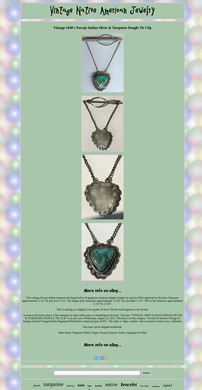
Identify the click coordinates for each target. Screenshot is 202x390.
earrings (144, 385)
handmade (156, 386)
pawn (36, 385)
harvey (70, 385)
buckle (98, 385)
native (111, 384)
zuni (81, 385)
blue (90, 386)
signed (167, 385)
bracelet (129, 384)
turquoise (54, 384)
